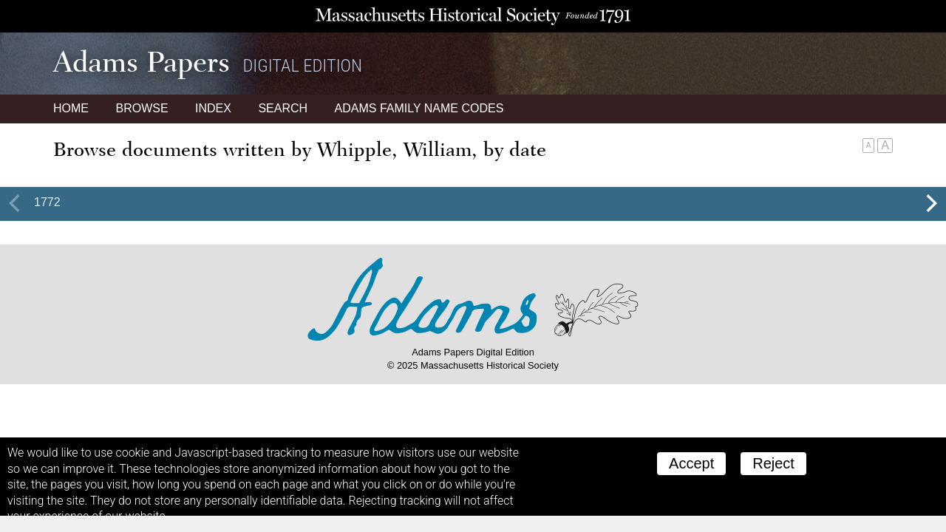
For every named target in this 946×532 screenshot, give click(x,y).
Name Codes (419, 108)
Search (282, 108)
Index (213, 108)
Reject (773, 463)
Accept (691, 463)
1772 (47, 202)
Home (71, 108)
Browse (141, 108)
